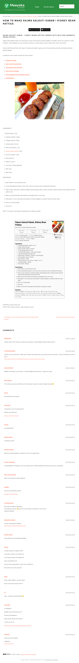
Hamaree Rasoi (9, 449)
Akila (5, 576)
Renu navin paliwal (10, 474)
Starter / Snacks (15, 307)
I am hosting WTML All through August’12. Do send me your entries (24, 359)
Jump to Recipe (34, 29)
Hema (6, 393)
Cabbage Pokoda (11, 60)
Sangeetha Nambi (9, 520)
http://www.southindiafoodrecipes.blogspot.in (17, 625)
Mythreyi (7, 634)
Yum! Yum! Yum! (9, 643)
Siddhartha (7, 338)
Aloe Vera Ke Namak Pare (14, 64)
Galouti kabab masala (12, 151)
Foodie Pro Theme (51, 660)
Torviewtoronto (9, 503)
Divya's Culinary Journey (11, 415)
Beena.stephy (8, 437)
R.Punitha (7, 605)
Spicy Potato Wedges (12, 71)
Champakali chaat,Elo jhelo (14, 67)
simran (6, 424)
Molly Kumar (8, 380)
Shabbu (6, 487)
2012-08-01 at (70, 380)
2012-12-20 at (70, 338)
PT (5, 592)
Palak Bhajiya (10, 78)
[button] (55, 237)
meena (6, 547)
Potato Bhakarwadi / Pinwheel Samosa (18, 74)
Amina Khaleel (8, 368)
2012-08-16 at (70, 351)
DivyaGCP (7, 405)
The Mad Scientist (9, 351)
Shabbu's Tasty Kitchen (11, 494)
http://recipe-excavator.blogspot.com (15, 525)
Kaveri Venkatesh (9, 462)
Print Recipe (45, 29)
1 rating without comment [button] (27, 654)
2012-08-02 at (70, 368)
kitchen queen (8, 534)
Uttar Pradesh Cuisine (27, 307)
